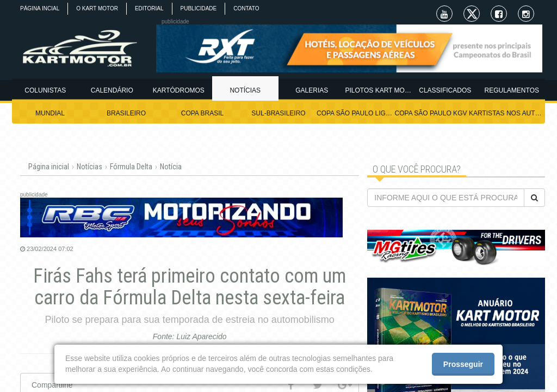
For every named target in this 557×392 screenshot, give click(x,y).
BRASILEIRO (126, 113)
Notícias (89, 166)
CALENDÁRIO (112, 90)
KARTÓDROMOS (179, 90)
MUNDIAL (50, 113)
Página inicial (48, 166)
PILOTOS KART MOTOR (378, 90)
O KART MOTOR (97, 8)
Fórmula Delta (131, 166)
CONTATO (246, 8)
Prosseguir (463, 364)
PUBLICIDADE (199, 8)
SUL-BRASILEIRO (278, 113)
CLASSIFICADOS (445, 90)
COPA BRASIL (202, 113)
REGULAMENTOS (512, 90)
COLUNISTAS (45, 90)
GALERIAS (311, 90)
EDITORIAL (149, 8)
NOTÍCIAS (245, 90)
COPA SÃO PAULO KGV (431, 113)
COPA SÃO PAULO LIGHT (355, 113)
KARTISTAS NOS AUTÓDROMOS (507, 113)
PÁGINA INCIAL (39, 8)
